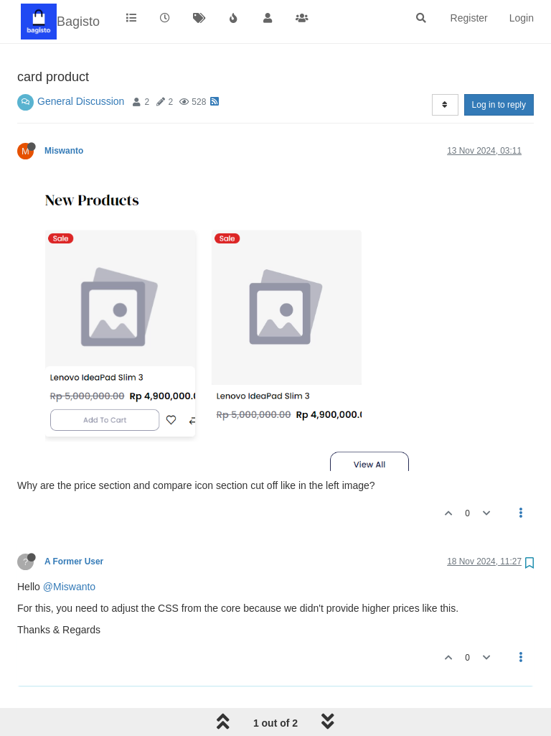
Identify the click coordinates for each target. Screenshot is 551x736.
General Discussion (80, 101)
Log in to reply (499, 105)
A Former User (73, 561)
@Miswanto (69, 586)
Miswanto (63, 151)
